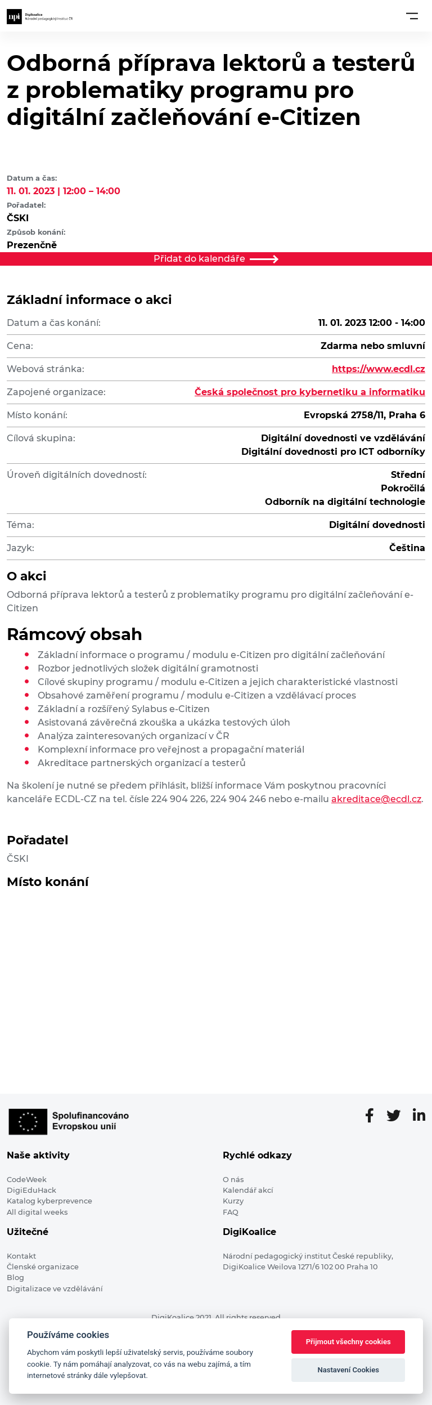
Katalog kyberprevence (49, 1201)
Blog (15, 1277)
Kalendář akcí (248, 1190)
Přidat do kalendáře (216, 258)
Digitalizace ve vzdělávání (55, 1289)
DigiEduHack (31, 1190)
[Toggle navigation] (412, 16)
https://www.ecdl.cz (378, 369)
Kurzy (233, 1201)
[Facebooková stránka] (374, 1116)
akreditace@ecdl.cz (376, 799)
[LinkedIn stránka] (419, 1116)
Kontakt (21, 1256)
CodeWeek (27, 1179)
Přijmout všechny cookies (348, 1341)
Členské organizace (43, 1267)
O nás (233, 1179)
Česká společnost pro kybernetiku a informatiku (310, 392)
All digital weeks (37, 1212)
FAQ (230, 1212)
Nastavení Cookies (348, 1370)
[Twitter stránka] (398, 1116)
